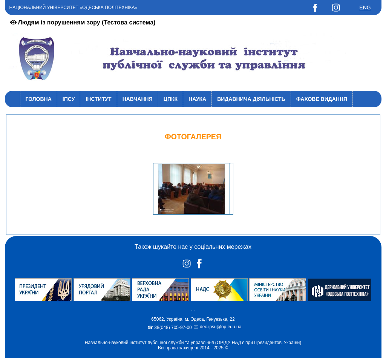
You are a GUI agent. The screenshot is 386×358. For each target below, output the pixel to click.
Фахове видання (321, 99)
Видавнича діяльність (251, 99)
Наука (197, 99)
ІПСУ (69, 99)
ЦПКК (171, 99)
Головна (39, 99)
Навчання (138, 99)
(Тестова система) (82, 22)
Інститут (98, 99)
